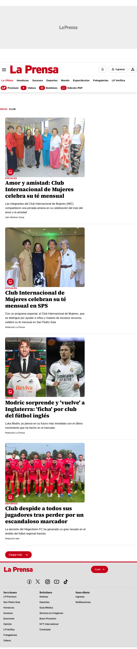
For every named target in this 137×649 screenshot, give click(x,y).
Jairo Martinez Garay (14, 217)
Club (12, 109)
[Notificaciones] (102, 69)
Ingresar (120, 69)
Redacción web (12, 538)
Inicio (3, 109)
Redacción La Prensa (15, 327)
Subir (100, 568)
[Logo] (26, 69)
